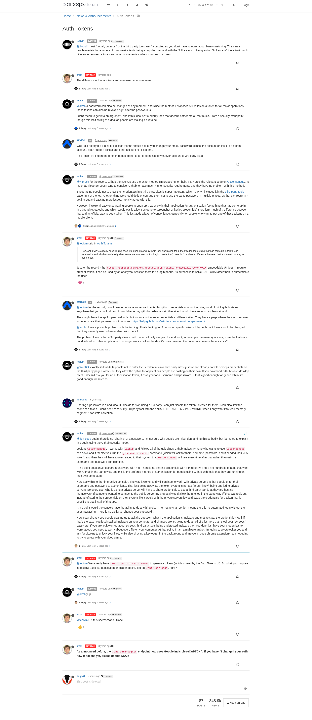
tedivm (80, 41)
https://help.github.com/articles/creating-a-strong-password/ (168, 321)
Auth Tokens (104, 243)
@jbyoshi (82, 46)
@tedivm (113, 140)
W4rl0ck (81, 140)
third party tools (234, 191)
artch (79, 75)
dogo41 (81, 676)
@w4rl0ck (83, 181)
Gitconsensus (235, 181)
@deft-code (121, 433)
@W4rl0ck (118, 176)
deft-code (82, 399)
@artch (117, 101)
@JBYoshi (118, 41)
